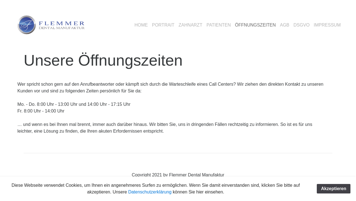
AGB (285, 25)
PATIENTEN (218, 25)
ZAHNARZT (190, 25)
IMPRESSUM (327, 25)
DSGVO (301, 25)
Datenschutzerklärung (150, 192)
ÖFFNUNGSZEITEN (255, 25)
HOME (141, 25)
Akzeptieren (333, 188)
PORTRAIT (163, 25)
